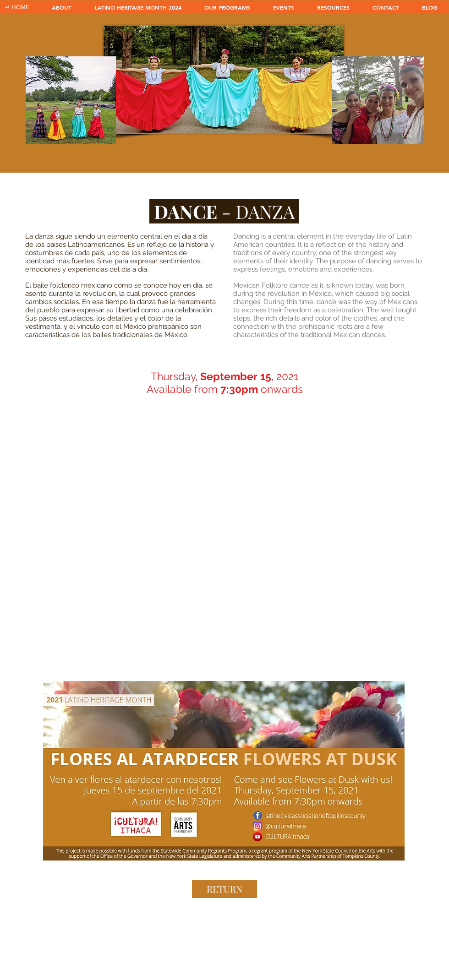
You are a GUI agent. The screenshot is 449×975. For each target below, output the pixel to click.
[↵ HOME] (17, 7)
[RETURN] (224, 889)
